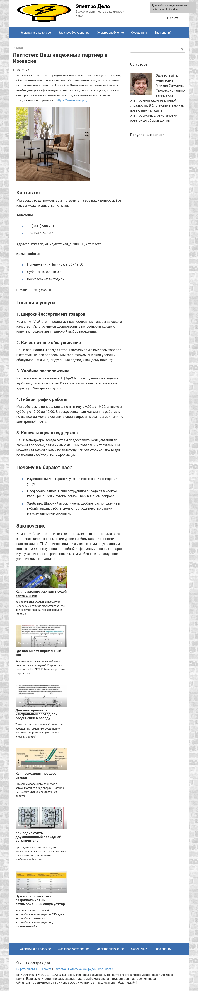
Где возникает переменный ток (38, 653)
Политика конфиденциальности (90, 969)
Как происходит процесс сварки (36, 775)
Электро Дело (93, 6)
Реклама (60, 969)
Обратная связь (27, 969)
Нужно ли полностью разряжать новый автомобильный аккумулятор (40, 900)
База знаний (163, 32)
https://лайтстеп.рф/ (72, 100)
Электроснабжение (110, 32)
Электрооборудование (74, 32)
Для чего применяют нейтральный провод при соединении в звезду (37, 714)
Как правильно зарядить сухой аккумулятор (41, 593)
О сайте (172, 18)
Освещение (139, 32)
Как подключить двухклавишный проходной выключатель (38, 837)
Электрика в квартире (35, 32)
